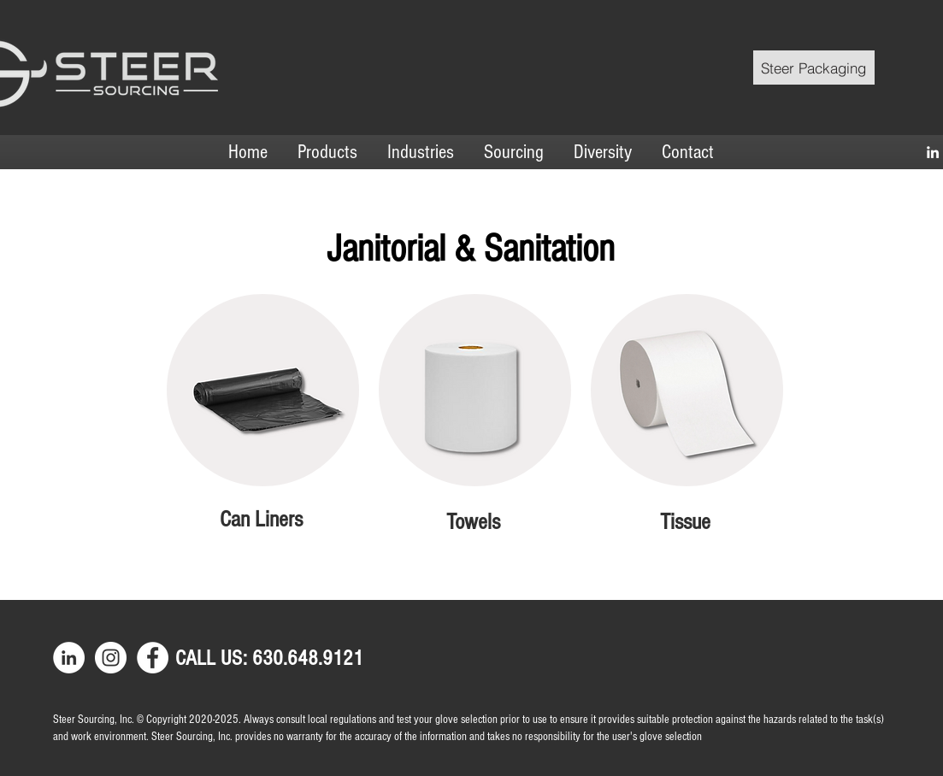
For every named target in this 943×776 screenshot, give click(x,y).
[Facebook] (152, 657)
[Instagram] (111, 657)
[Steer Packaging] (814, 67)
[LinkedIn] (932, 152)
